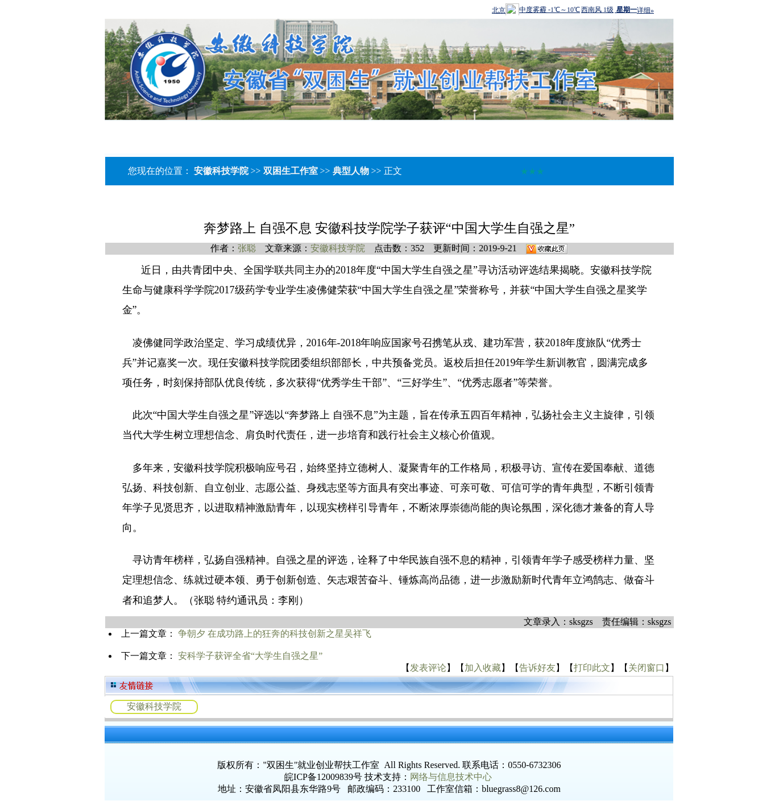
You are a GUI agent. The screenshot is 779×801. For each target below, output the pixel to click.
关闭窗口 (646, 668)
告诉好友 (537, 668)
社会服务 (463, 132)
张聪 (247, 248)
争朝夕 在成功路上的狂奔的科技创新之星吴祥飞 (274, 633)
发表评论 (428, 668)
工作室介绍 (89, 132)
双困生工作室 (290, 171)
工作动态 (206, 132)
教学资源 (352, 132)
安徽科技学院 (221, 171)
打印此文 (592, 668)
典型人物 (351, 171)
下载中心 (413, 136)
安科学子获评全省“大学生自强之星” (250, 656)
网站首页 (28, 132)
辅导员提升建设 (279, 132)
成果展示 (519, 132)
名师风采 (150, 132)
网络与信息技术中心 (451, 777)
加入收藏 (483, 668)
